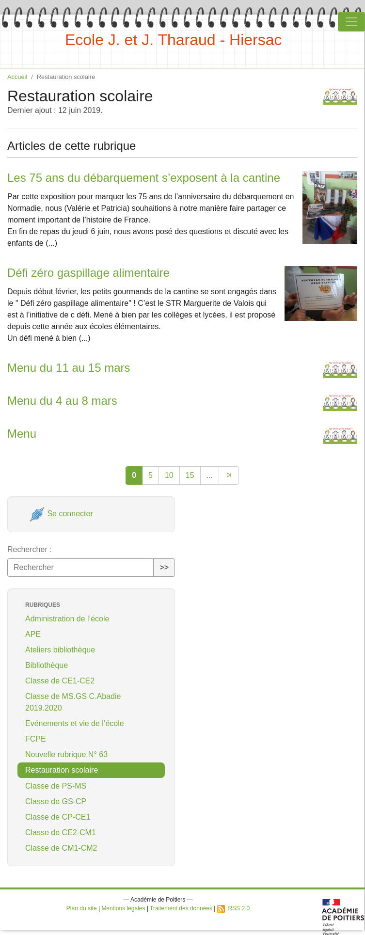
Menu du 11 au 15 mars (68, 367)
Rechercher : (29, 549)
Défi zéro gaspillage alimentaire (88, 272)
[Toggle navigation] (351, 22)
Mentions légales (123, 908)
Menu (21, 433)
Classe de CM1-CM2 (61, 848)
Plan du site (81, 908)
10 (169, 475)
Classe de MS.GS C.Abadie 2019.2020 (73, 702)
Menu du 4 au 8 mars (62, 400)
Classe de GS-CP (55, 801)
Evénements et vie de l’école (74, 723)
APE (33, 634)
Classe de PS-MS (55, 786)
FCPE (35, 739)
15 (190, 475)
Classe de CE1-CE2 (60, 681)
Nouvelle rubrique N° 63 (66, 754)
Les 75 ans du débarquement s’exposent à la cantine (143, 177)
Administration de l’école (67, 619)
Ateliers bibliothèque (60, 650)
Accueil (17, 76)
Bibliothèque (46, 665)
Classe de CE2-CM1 (60, 832)
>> (164, 567)
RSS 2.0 (233, 908)
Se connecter (61, 513)
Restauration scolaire (61, 770)
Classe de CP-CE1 (57, 817)
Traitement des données (181, 908)
